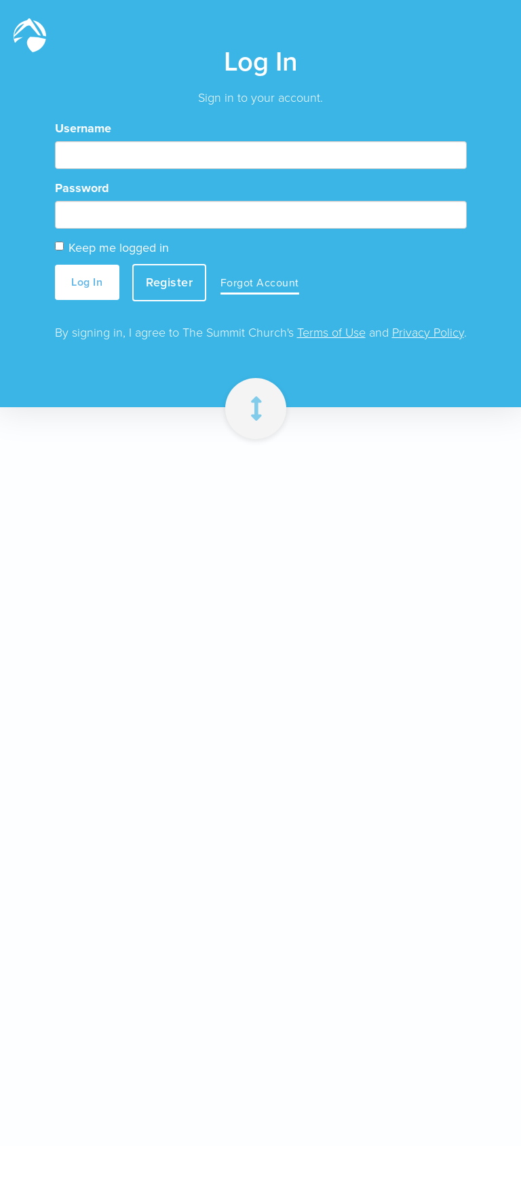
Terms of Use (331, 332)
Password (82, 188)
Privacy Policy (428, 332)
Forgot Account (259, 282)
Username (83, 128)
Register (169, 282)
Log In (86, 282)
